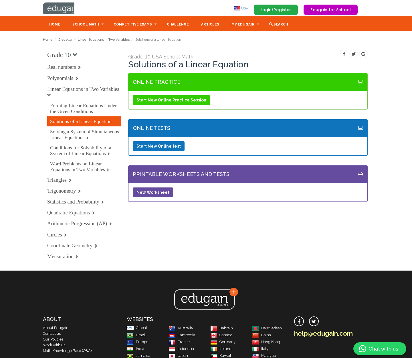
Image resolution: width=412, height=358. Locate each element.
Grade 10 (65, 40)
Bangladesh (267, 328)
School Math (85, 25)
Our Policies (53, 340)
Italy (260, 349)
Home (54, 25)
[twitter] (314, 322)
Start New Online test (158, 146)
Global (137, 328)
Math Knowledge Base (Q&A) (67, 351)
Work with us (54, 345)
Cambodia (182, 335)
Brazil (136, 335)
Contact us (52, 334)
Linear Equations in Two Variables (104, 40)
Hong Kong (266, 342)
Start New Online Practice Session (171, 100)
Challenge (178, 25)
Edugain (64, 8)
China (261, 335)
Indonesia (181, 349)
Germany (222, 342)
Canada (221, 335)
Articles (210, 25)
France (179, 342)
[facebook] (299, 322)
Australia (181, 328)
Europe (137, 342)
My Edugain (242, 25)
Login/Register (276, 10)
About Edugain (55, 328)
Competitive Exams (133, 25)
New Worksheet (152, 193)
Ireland (220, 349)
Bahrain (221, 328)
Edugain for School (330, 10)
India (135, 349)
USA (240, 8)
